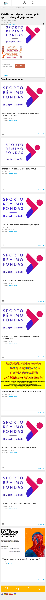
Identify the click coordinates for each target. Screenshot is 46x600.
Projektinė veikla (20, 7)
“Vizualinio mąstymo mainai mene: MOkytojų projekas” (21, 559)
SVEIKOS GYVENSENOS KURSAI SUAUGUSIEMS (18, 280)
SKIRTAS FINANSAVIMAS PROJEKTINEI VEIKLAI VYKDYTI (21, 392)
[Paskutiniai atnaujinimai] (24, 3)
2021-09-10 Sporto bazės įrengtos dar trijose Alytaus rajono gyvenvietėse (20, 226)
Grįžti (6, 75)
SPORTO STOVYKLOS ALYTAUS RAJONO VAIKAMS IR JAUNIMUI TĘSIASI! (20, 337)
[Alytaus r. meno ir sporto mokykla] (6, 2)
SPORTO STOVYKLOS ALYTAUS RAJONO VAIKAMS (19, 503)
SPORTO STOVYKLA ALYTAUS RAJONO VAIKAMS (19, 447)
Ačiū (19, 66)
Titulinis (3, 7)
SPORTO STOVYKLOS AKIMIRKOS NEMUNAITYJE (19, 169)
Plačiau (40, 134)
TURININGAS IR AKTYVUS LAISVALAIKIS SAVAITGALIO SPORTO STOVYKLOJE (20, 114)
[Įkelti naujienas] (16, 3)
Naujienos (10, 7)
